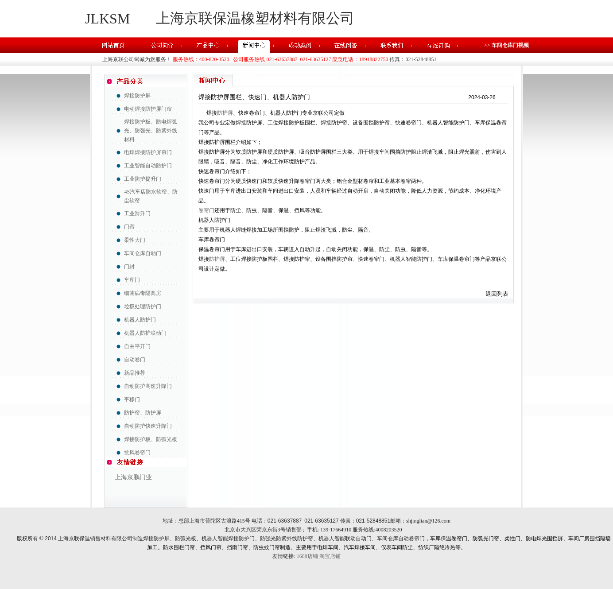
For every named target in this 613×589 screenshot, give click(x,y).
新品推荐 (134, 373)
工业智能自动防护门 (148, 166)
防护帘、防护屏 (142, 413)
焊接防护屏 (137, 96)
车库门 (132, 280)
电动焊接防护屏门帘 (148, 109)
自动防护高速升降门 (148, 386)
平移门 (132, 399)
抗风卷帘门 (137, 453)
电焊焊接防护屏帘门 (148, 152)
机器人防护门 (140, 320)
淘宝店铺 (330, 556)
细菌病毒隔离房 (142, 293)
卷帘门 (206, 210)
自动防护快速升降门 (148, 426)
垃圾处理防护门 (142, 306)
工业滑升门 (137, 213)
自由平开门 (137, 346)
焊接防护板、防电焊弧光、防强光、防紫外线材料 (150, 131)
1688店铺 (307, 556)
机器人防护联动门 (145, 333)
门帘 (129, 227)
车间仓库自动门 (142, 253)
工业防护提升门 (142, 179)
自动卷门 (134, 359)
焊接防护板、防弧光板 (150, 439)
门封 (129, 267)
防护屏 (225, 113)
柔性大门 (134, 240)
